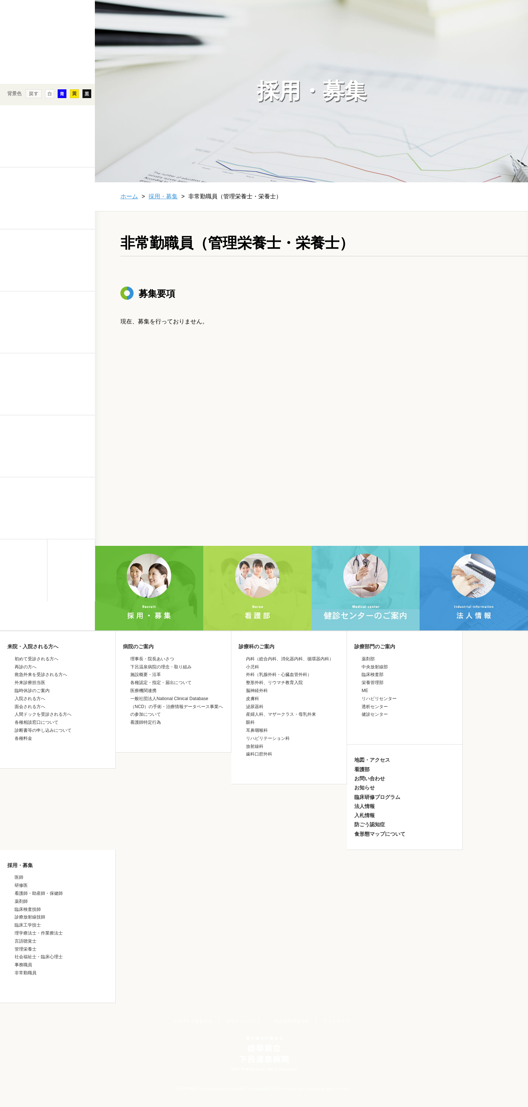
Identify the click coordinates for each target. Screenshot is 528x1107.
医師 (19, 877)
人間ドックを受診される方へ (43, 714)
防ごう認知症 (369, 824)
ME (365, 690)
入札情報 (364, 815)
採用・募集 (163, 196)
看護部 (362, 769)
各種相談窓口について (36, 722)
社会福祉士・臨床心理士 (39, 956)
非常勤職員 (25, 972)
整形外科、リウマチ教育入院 (274, 682)
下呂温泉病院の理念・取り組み (161, 666)
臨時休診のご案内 (32, 690)
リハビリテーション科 (268, 738)
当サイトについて (243, 1021)
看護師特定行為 (145, 722)
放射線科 (254, 746)
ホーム (129, 196)
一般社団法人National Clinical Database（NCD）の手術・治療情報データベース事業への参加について (176, 706)
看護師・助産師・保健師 (39, 893)
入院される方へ (30, 698)
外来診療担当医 (30, 682)
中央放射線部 (375, 666)
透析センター (375, 706)
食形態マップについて (379, 834)
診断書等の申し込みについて (43, 730)
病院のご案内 (138, 646)
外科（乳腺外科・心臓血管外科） (279, 674)
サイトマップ (336, 1021)
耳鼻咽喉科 (257, 730)
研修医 (21, 885)
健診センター (375, 714)
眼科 (250, 722)
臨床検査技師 (28, 909)
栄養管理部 (373, 682)
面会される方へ (30, 706)
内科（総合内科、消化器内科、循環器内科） (290, 658)
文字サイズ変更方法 (192, 1021)
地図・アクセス (372, 760)
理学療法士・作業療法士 (39, 933)
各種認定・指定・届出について (161, 682)
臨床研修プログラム (377, 797)
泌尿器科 (254, 706)
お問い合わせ (369, 778)
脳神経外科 (257, 690)
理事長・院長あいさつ (152, 658)
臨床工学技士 (28, 925)
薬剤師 (21, 901)
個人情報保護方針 (291, 1021)
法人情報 (364, 806)
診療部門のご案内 (374, 646)
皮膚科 (252, 698)
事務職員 (23, 964)
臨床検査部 (373, 674)
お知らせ (364, 788)
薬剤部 (368, 658)
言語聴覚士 (25, 941)
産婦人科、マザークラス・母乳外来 (281, 714)
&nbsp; (47, 665)
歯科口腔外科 (259, 754)
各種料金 (23, 738)
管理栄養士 (25, 949)
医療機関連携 (143, 690)
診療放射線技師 (30, 917)
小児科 (252, 666)
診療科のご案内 (256, 646)
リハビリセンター (379, 698)
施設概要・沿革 (145, 674)
